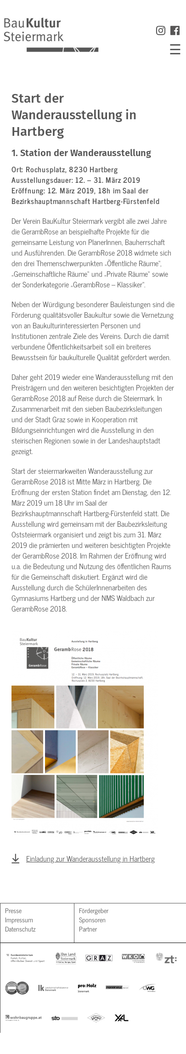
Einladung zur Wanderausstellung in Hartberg (90, 858)
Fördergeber (93, 910)
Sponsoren (92, 919)
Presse (13, 910)
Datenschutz (20, 928)
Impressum (19, 919)
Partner (88, 928)
